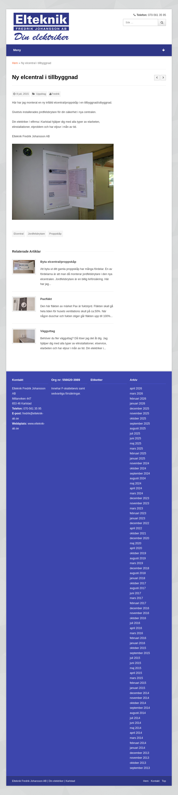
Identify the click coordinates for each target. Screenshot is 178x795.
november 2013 (139, 757)
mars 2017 (136, 598)
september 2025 (140, 423)
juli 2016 (135, 623)
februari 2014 (138, 743)
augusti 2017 (138, 588)
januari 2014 (137, 747)
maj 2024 (135, 483)
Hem (15, 63)
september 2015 (140, 653)
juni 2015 (135, 663)
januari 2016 (137, 643)
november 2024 (139, 463)
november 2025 (139, 413)
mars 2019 (136, 563)
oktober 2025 (138, 418)
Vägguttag (47, 331)
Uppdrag (41, 93)
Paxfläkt (46, 299)
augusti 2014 (138, 713)
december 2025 (139, 408)
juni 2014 (135, 723)
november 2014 (139, 698)
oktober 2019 (138, 553)
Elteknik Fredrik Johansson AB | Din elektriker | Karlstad (43, 781)
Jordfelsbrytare (36, 233)
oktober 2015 (138, 648)
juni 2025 (135, 438)
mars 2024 (136, 493)
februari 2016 (138, 638)
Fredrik (55, 93)
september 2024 (140, 473)
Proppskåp (55, 233)
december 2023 (139, 498)
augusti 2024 (138, 478)
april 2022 (136, 528)
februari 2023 (138, 513)
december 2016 (139, 608)
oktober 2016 (138, 618)
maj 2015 (135, 668)
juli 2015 (135, 658)
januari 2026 (137, 403)
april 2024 (136, 488)
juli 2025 (135, 433)
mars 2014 (136, 738)
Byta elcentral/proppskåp (58, 261)
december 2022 (139, 523)
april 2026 (136, 388)
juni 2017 (135, 593)
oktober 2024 (138, 468)
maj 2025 (135, 443)
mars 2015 (136, 678)
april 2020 (136, 548)
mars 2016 (136, 633)
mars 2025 (136, 448)
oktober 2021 (138, 533)
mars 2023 (136, 508)
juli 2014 (135, 718)
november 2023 (139, 503)
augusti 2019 (138, 558)
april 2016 (136, 628)
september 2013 (140, 768)
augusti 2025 (138, 428)
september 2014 (140, 707)
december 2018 (139, 568)
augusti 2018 (138, 573)
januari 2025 (137, 458)
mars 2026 (136, 393)
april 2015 (136, 673)
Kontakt (155, 781)
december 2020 (139, 538)
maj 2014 (135, 728)
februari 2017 (138, 603)
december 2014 (139, 693)
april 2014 (136, 732)
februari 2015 (138, 683)
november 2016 (139, 613)
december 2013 (139, 753)
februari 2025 (138, 453)
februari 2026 (138, 398)
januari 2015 (137, 688)
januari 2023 (137, 518)
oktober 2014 (138, 703)
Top (164, 781)
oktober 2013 (138, 762)
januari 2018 (137, 578)
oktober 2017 (138, 583)
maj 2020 (135, 543)
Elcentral (19, 233)
